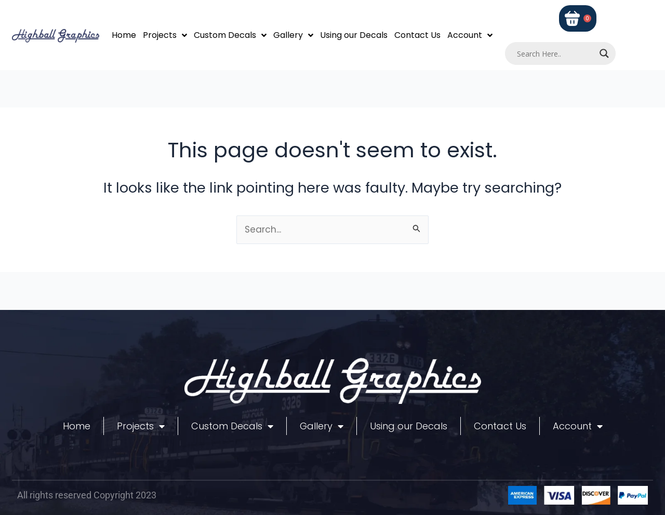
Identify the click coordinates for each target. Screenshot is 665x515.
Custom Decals (230, 35)
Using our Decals (354, 35)
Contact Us (417, 35)
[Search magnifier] (604, 53)
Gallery (293, 35)
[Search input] (556, 53)
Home (124, 35)
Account (470, 35)
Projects (165, 35)
